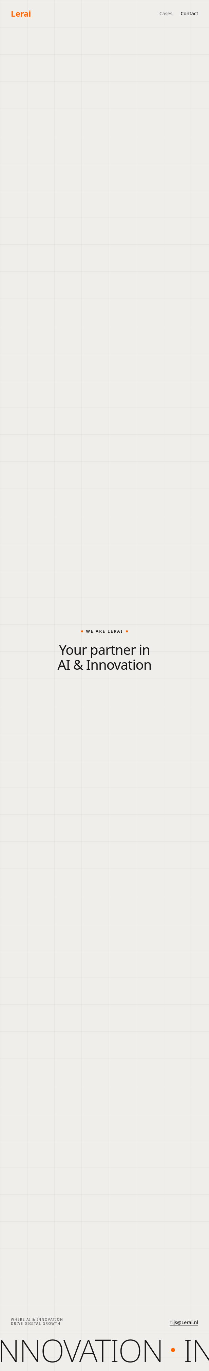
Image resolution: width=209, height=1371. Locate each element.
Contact (189, 13)
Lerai (21, 13)
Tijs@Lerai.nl (184, 1322)
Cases (166, 13)
